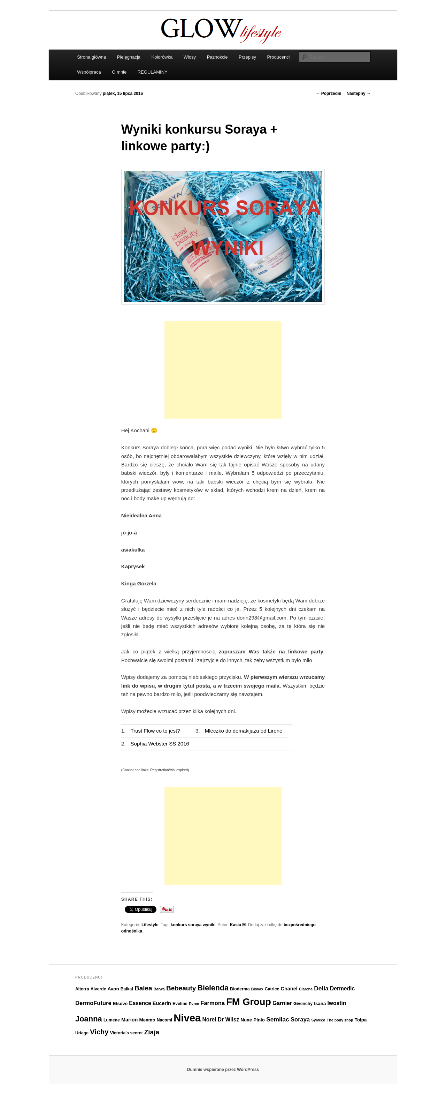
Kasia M (238, 924)
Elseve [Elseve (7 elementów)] (120, 1003)
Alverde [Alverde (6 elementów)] (98, 989)
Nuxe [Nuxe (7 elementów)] (246, 1019)
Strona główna (91, 57)
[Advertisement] (223, 370)
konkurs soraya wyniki (193, 924)
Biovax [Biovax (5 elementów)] (257, 989)
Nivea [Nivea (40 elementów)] (187, 1018)
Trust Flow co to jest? (155, 731)
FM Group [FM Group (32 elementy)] (248, 1001)
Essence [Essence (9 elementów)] (140, 1003)
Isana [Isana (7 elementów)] (320, 1003)
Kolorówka (162, 57)
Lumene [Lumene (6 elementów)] (111, 1020)
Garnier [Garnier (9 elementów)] (282, 1003)
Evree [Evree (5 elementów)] (194, 1004)
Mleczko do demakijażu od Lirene (244, 731)
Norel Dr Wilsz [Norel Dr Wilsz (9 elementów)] (220, 1019)
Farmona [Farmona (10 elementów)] (212, 1003)
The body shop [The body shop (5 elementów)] (340, 1020)
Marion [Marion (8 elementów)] (129, 1019)
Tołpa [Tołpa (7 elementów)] (361, 1019)
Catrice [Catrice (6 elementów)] (272, 989)
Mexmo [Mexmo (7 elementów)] (147, 1019)
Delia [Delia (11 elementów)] (321, 988)
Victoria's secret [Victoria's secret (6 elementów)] (126, 1033)
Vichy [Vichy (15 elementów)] (99, 1032)
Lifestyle (150, 924)
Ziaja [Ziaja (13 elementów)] (151, 1032)
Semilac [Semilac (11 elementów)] (277, 1019)
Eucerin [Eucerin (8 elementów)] (162, 1003)
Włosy (190, 57)
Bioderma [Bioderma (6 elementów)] (239, 989)
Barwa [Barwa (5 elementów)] (159, 989)
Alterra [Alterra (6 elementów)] (82, 989)
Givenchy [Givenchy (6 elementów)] (303, 1003)
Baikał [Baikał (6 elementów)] (127, 989)
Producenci (278, 57)
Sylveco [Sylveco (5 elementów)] (318, 1020)
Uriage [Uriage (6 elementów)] (82, 1033)
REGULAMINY (153, 72)
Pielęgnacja (128, 57)
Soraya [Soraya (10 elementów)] (300, 1019)
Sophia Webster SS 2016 (160, 744)
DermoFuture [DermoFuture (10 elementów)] (93, 1003)
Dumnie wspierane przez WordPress (223, 1069)
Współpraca (89, 72)
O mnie (119, 72)
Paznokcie (217, 57)
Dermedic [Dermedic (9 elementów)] (342, 988)
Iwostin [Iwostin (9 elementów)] (337, 1003)
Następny (359, 93)
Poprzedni (328, 93)
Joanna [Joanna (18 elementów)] (88, 1018)
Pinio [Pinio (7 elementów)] (259, 1019)
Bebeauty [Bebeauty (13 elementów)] (181, 988)
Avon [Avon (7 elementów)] (113, 988)
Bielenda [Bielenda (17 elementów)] (213, 988)
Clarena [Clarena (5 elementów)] (306, 989)
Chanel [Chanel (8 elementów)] (288, 988)
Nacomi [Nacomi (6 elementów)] (164, 1020)
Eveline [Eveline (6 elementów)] (179, 1003)
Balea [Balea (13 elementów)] (143, 988)
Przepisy (247, 57)
